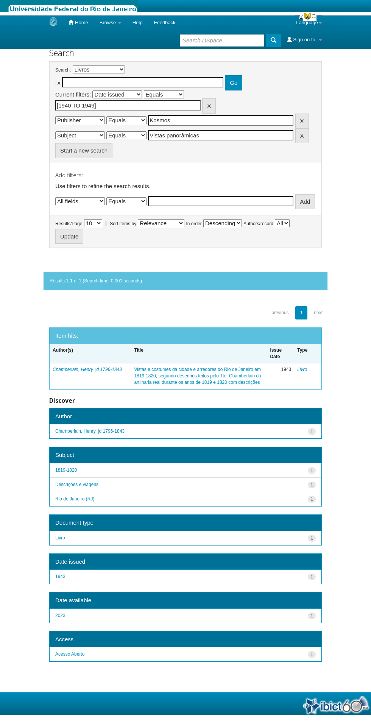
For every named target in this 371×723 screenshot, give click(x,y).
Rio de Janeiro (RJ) (74, 499)
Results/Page (68, 223)
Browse (110, 22)
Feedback (164, 22)
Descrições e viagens (76, 484)
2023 (60, 615)
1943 (60, 576)
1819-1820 (66, 470)
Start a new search (84, 150)
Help (137, 22)
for (58, 83)
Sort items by (123, 223)
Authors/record (258, 223)
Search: (63, 70)
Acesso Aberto (69, 654)
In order (194, 223)
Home (78, 22)
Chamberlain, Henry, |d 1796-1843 (87, 369)
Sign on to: (304, 39)
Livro (302, 369)
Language (309, 22)
